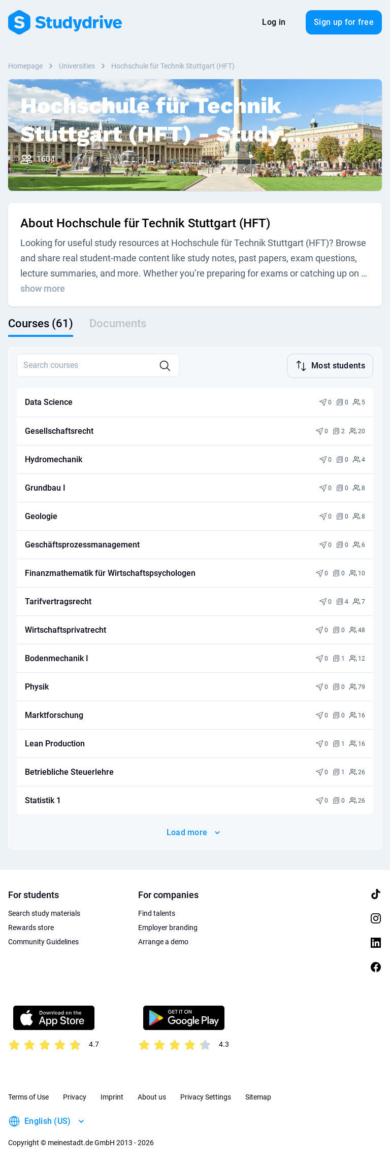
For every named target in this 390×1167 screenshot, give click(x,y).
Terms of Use (28, 1096)
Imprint (112, 1096)
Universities (77, 66)
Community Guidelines (43, 941)
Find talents (156, 912)
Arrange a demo (163, 941)
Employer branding (168, 926)
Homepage (25, 66)
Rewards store (31, 926)
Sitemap (258, 1096)
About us (152, 1096)
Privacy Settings (205, 1096)
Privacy (74, 1096)
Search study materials (44, 912)
